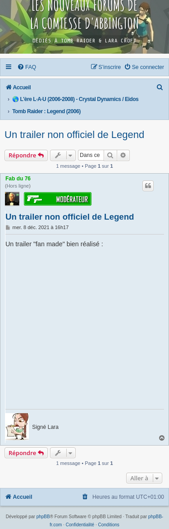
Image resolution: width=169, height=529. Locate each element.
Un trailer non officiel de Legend (74, 134)
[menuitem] (27, 67)
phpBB (43, 516)
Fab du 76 (18, 178)
